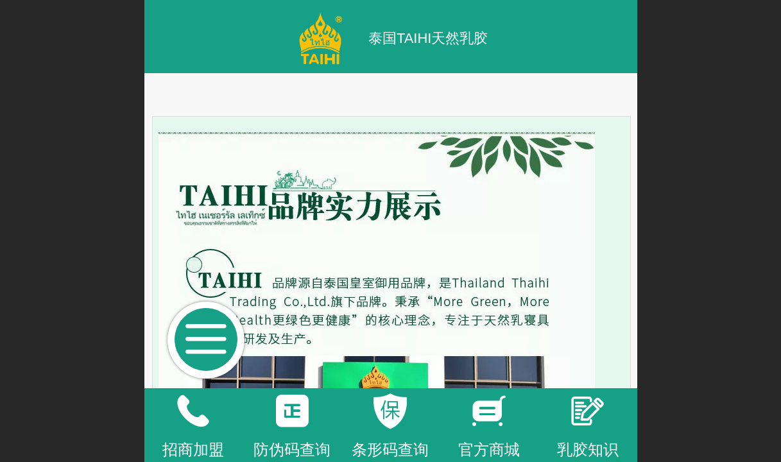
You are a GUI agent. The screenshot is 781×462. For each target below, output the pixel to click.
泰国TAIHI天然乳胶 (428, 38)
